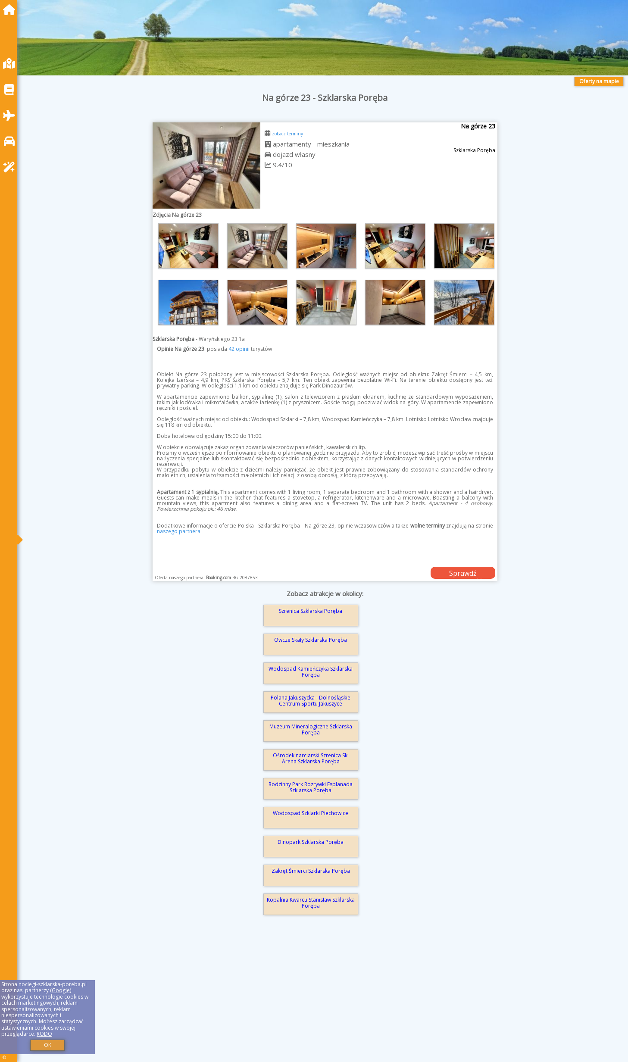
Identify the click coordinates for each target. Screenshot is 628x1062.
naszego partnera (178, 531)
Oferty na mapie (599, 81)
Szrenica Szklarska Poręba (310, 611)
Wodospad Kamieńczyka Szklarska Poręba (311, 671)
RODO (44, 1033)
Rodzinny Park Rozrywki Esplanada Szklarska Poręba (311, 787)
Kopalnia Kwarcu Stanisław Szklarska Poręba (311, 902)
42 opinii (239, 349)
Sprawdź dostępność (463, 573)
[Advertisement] (284, 1001)
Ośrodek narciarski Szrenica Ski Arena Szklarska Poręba (311, 758)
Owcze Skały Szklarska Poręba (310, 639)
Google (61, 990)
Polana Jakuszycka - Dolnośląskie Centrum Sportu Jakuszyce (310, 700)
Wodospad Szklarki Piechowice (310, 813)
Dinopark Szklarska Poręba (311, 842)
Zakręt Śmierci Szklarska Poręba (311, 871)
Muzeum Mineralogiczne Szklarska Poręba (310, 729)
